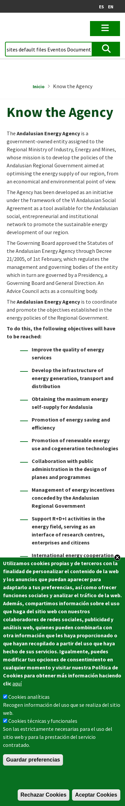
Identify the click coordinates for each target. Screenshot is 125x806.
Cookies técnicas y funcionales (42, 720)
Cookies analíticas (29, 696)
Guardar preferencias (33, 760)
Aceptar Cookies (96, 795)
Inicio (39, 87)
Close (117, 557)
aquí (17, 683)
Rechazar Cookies (44, 795)
